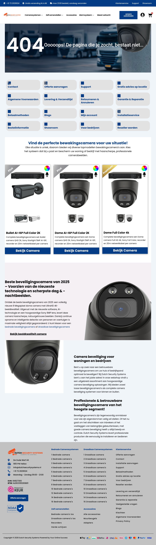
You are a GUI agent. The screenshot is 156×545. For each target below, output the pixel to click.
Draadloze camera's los (63, 518)
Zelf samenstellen (54, 15)
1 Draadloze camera (94, 454)
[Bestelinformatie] (9, 124)
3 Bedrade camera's (61, 463)
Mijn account (89, 115)
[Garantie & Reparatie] (119, 95)
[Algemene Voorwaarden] (9, 95)
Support (135, 3)
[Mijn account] (82, 111)
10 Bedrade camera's (62, 489)
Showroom (147, 3)
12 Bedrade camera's (62, 493)
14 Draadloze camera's (95, 497)
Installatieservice (128, 115)
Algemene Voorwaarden (23, 99)
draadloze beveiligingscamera (54, 326)
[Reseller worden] (119, 124)
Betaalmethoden (18, 115)
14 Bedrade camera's (62, 497)
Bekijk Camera (28, 250)
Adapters (88, 522)
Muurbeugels (90, 518)
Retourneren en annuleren (129, 495)
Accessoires (71, 15)
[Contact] (9, 83)
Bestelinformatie (18, 127)
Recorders (56, 522)
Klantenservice (122, 3)
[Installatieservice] (119, 111)
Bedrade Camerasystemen (64, 449)
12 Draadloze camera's (95, 493)
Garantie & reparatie (126, 500)
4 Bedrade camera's (61, 467)
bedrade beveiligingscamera (20, 326)
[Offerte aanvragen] (45, 83)
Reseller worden (127, 127)
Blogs (47, 115)
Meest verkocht (103, 15)
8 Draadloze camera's (95, 484)
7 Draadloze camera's (95, 480)
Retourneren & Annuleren (90, 101)
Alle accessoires (92, 514)
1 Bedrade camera (60, 454)
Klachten (120, 512)
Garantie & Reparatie (130, 99)
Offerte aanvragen (56, 86)
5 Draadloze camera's (95, 472)
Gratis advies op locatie (132, 86)
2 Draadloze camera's (95, 459)
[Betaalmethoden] (9, 111)
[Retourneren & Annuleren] (82, 95)
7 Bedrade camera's (61, 480)
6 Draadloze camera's (95, 476)
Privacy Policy (123, 521)
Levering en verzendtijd (128, 491)
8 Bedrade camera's (61, 484)
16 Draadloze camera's (95, 501)
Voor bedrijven (90, 127)
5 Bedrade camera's (61, 472)
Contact (13, 86)
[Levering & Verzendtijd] (45, 95)
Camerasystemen (34, 15)
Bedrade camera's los (62, 514)
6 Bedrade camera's (61, 476)
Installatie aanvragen (127, 463)
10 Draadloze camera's (95, 489)
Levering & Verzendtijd (58, 99)
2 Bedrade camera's (61, 459)
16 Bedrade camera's (62, 501)
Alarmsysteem (86, 15)
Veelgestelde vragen (126, 504)
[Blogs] (45, 111)
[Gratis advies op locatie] (119, 83)
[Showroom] (45, 124)
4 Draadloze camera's (95, 467)
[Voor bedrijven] (82, 124)
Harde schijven (59, 527)
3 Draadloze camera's (95, 463)
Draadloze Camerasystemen (98, 449)
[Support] (82, 83)
